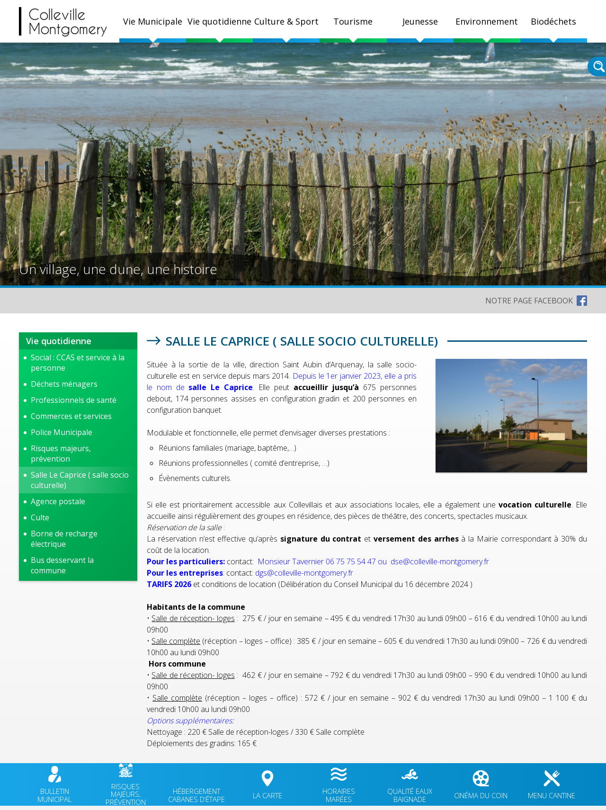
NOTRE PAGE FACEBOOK (529, 300)
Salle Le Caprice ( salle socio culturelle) (80, 480)
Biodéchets (553, 21)
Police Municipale (61, 432)
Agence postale (58, 501)
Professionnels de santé (73, 400)
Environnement (486, 21)
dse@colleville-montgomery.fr (440, 561)
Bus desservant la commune (62, 565)
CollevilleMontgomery (67, 21)
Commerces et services (71, 416)
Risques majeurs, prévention (61, 453)
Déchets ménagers (64, 384)
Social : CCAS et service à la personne (78, 362)
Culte (40, 517)
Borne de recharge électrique (64, 538)
